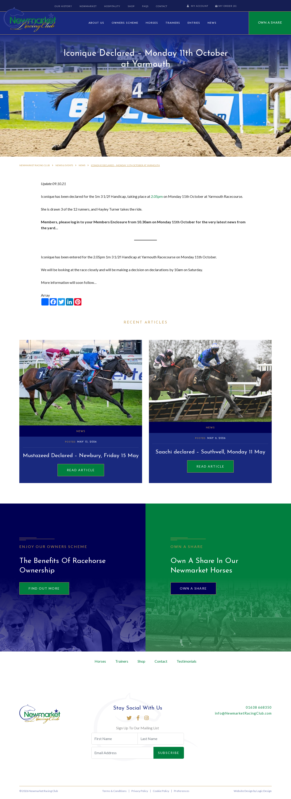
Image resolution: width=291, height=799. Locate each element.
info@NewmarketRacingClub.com (243, 716)
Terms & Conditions (114, 794)
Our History (63, 6)
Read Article (81, 473)
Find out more (44, 591)
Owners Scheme (125, 23)
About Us (96, 23)
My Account (198, 6)
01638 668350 (259, 710)
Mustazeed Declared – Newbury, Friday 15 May (81, 459)
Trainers (173, 23)
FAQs (145, 6)
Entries (194, 23)
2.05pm (157, 199)
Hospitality (112, 6)
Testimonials (186, 664)
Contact (161, 6)
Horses (152, 23)
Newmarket (87, 6)
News (212, 23)
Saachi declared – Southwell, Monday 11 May (210, 455)
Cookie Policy (161, 794)
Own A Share (270, 23)
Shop (130, 6)
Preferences (181, 794)
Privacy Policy (139, 794)
